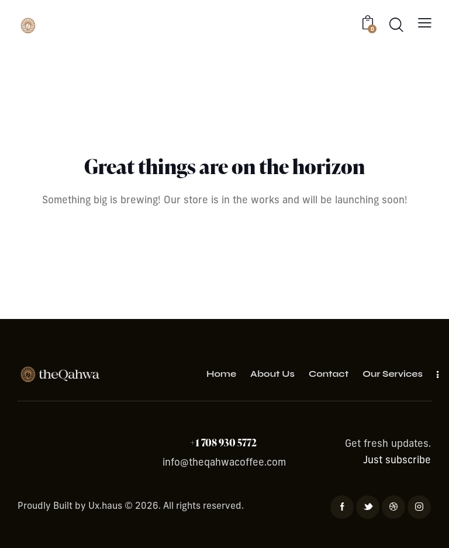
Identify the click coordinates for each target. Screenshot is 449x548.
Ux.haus (105, 506)
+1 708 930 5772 (224, 442)
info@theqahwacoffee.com (224, 463)
